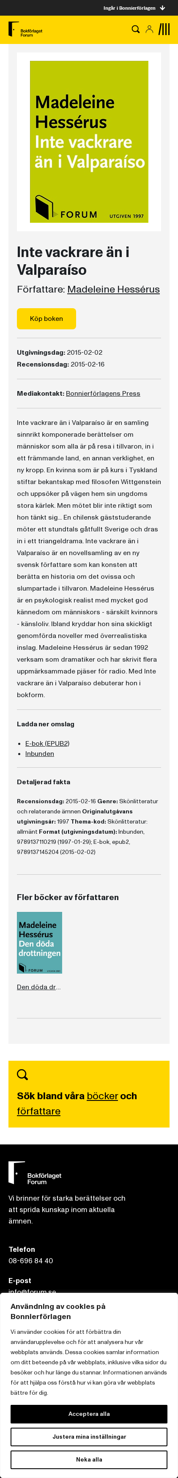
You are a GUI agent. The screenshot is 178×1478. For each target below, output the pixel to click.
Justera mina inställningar (89, 1437)
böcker (102, 1096)
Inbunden (39, 753)
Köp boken (46, 318)
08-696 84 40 (30, 1261)
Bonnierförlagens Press (103, 393)
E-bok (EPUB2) (47, 743)
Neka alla (89, 1460)
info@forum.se (32, 1292)
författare (38, 1111)
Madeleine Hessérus (113, 290)
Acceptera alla (89, 1414)
